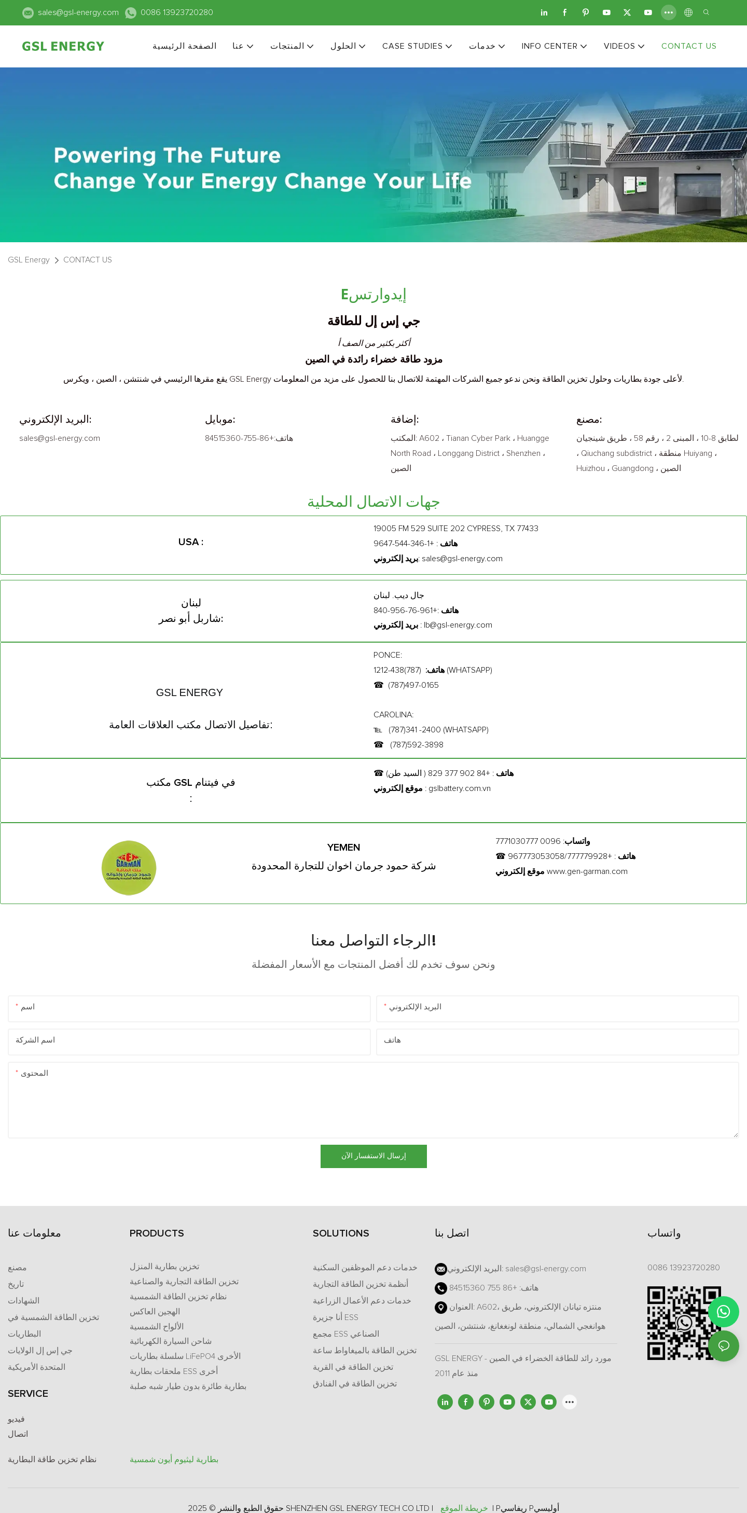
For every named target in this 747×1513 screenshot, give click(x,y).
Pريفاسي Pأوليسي (527, 1508)
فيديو (16, 1419)
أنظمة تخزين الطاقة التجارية (360, 1284)
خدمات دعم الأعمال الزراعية (362, 1301)
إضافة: (405, 419)
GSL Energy (29, 260)
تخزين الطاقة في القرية (353, 1367)
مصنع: (589, 419)
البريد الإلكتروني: (55, 419)
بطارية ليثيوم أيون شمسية (174, 1459)
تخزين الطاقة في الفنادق (355, 1384)
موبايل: (220, 419)
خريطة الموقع (464, 1508)
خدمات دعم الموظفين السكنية (365, 1268)
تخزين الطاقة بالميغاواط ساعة (365, 1351)
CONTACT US (87, 260)
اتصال (18, 1434)
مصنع (17, 1268)
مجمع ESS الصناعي (346, 1334)
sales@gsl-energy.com (78, 12)
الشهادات (23, 1301)
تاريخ (16, 1284)
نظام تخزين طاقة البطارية (52, 1459)
